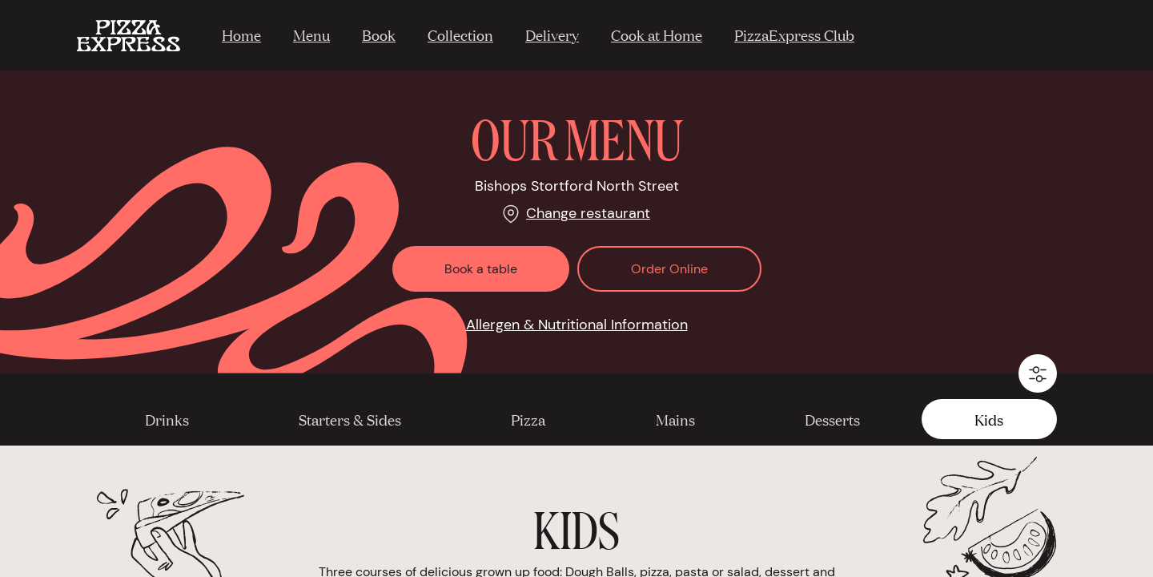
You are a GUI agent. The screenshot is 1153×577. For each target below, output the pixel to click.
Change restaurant (588, 213)
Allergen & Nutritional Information (577, 324)
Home (241, 34)
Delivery (552, 34)
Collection (460, 34)
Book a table (480, 268)
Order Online (669, 268)
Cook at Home (656, 34)
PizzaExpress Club (794, 34)
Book (379, 34)
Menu (311, 34)
